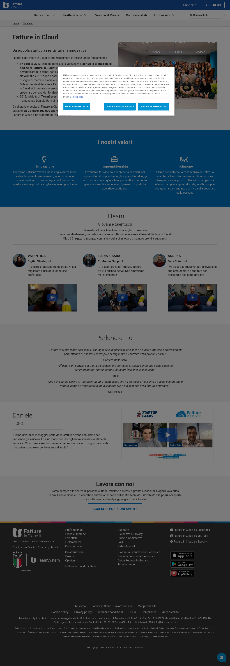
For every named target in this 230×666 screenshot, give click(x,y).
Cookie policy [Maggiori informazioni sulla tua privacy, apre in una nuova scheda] (76, 97)
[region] (116, 91)
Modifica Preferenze (76, 106)
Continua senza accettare (120, 106)
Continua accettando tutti (153, 106)
